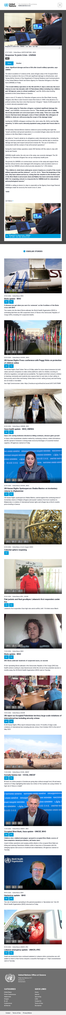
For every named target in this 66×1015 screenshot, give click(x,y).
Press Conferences (10, 994)
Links (36, 999)
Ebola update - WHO (12, 299)
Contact (8, 1013)
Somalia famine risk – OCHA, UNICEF (19, 775)
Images (6, 999)
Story (9, 63)
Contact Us (38, 1001)
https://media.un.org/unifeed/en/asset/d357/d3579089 (42, 383)
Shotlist (18, 63)
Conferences (8, 1003)
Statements (7, 996)
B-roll (6, 1001)
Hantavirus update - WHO (15, 895)
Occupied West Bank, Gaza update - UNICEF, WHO (25, 831)
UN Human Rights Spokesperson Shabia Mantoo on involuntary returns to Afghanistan (30, 489)
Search (37, 994)
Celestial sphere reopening (15, 550)
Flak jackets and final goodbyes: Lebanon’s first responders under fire (32, 600)
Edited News (8, 992)
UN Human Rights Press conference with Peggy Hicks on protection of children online (32, 361)
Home (37, 992)
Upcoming (38, 996)
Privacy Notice (27, 1013)
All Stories (7, 1005)
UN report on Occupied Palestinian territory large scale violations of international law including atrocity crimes (33, 717)
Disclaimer (38, 1005)
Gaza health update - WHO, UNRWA (19, 429)
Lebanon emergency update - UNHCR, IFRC (22, 950)
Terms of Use (39, 1003)
